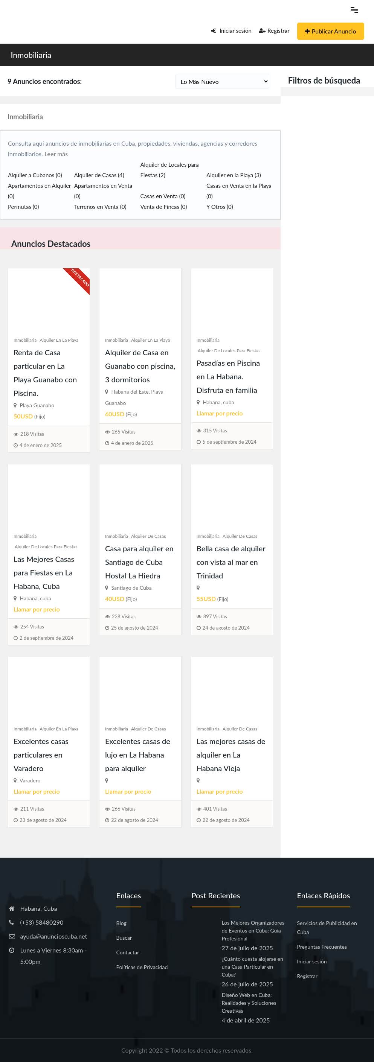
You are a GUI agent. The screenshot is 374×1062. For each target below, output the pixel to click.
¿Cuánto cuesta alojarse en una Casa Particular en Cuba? (252, 966)
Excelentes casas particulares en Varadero (41, 754)
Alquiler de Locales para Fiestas (229, 350)
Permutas (23, 206)
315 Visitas (215, 431)
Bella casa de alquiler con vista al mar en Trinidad (231, 562)
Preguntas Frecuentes (322, 946)
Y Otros (219, 206)
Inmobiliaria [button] (25, 117)
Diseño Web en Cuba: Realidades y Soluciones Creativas (249, 1003)
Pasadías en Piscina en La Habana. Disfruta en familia (228, 376)
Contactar (127, 952)
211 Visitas (32, 809)
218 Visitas (32, 434)
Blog (121, 923)
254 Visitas (32, 627)
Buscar (124, 937)
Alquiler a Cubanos (35, 175)
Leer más (55, 153)
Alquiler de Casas (99, 175)
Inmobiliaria (31, 54)
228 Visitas (124, 616)
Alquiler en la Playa (233, 175)
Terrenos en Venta (100, 206)
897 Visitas (215, 616)
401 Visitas (215, 809)
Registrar (274, 30)
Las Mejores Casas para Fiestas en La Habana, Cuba (44, 572)
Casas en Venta (162, 196)
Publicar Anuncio (330, 31)
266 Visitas (124, 809)
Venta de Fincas (163, 206)
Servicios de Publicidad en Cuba (327, 927)
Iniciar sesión (231, 30)
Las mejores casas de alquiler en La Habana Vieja (231, 754)
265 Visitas (124, 432)
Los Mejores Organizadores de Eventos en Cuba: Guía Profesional (253, 930)
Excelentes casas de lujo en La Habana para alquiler (137, 754)
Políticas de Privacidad (142, 967)
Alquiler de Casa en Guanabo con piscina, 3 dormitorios (140, 366)
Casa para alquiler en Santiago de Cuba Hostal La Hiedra (139, 562)
